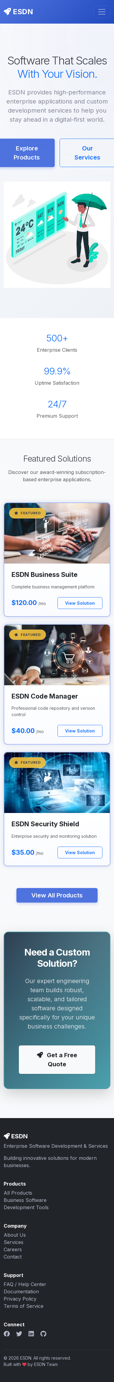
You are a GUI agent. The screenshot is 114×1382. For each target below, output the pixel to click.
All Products (18, 1193)
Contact (13, 1257)
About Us (15, 1235)
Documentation (21, 1291)
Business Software (25, 1200)
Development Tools (26, 1207)
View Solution (80, 603)
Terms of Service (23, 1306)
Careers (13, 1249)
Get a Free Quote (57, 1059)
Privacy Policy (20, 1299)
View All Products (57, 895)
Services (13, 1242)
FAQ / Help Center (25, 1284)
